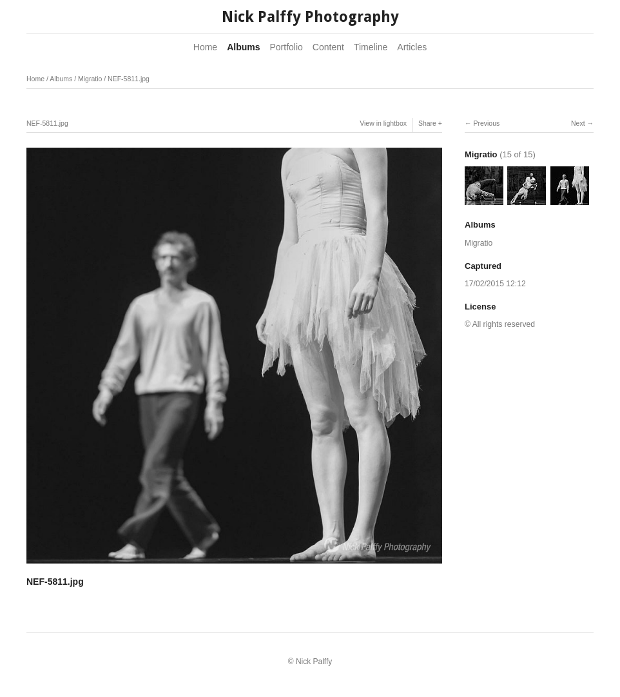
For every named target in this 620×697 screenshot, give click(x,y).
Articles (412, 47)
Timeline (370, 47)
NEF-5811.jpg (129, 79)
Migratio (90, 79)
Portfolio (286, 47)
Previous (486, 123)
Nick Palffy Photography (310, 17)
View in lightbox (383, 123)
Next (578, 123)
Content (328, 47)
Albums (243, 47)
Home (205, 47)
